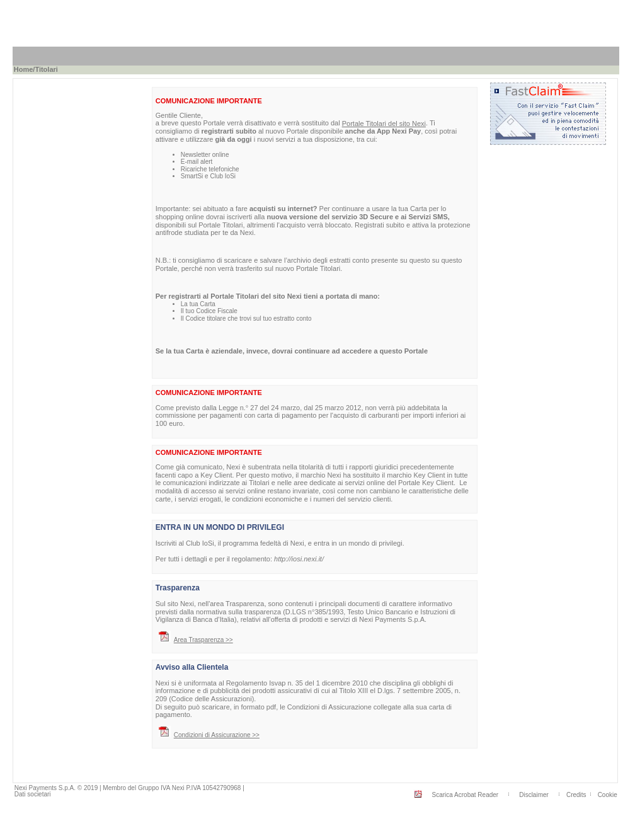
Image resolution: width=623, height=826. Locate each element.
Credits (576, 794)
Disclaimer (534, 794)
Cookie (607, 794)
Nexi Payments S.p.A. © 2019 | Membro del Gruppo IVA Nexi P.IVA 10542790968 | (129, 787)
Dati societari (32, 794)
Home (23, 69)
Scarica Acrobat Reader (465, 794)
